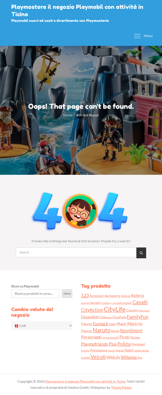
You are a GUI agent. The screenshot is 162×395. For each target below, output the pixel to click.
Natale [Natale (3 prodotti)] (115, 331)
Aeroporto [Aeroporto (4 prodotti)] (112, 296)
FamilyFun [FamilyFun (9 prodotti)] (137, 317)
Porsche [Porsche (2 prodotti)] (85, 350)
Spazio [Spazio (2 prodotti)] (111, 350)
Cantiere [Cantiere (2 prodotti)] (106, 303)
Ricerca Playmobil (25, 286)
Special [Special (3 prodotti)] (120, 350)
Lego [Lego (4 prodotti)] (112, 324)
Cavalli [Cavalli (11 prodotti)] (140, 302)
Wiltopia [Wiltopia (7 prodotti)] (129, 357)
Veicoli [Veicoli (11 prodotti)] (98, 356)
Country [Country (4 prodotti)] (132, 310)
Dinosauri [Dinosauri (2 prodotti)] (144, 310)
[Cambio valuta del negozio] (41, 325)
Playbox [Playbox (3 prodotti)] (135, 337)
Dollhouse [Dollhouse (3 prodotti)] (105, 317)
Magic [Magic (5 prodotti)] (122, 323)
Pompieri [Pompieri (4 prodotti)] (138, 344)
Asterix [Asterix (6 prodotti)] (137, 295)
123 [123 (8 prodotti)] (85, 295)
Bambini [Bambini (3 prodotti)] (96, 303)
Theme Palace (121, 387)
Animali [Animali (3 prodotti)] (125, 296)
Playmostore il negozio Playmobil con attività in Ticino (85, 381)
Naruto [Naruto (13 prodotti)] (101, 330)
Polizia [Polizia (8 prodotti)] (124, 343)
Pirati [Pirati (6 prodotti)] (124, 336)
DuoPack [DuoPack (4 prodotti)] (119, 317)
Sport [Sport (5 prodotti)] (129, 350)
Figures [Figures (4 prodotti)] (86, 324)
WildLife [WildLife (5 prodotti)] (113, 357)
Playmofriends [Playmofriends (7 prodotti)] (94, 343)
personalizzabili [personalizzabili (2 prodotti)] (110, 337)
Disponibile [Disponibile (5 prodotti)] (90, 317)
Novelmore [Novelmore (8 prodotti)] (131, 330)
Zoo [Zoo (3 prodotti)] (139, 357)
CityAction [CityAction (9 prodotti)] (92, 310)
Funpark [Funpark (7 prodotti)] (100, 323)
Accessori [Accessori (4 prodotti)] (96, 296)
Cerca (67, 293)
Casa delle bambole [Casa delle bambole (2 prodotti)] (121, 303)
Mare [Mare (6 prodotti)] (132, 323)
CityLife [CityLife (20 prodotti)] (115, 309)
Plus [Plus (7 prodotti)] (113, 343)
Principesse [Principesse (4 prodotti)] (98, 350)
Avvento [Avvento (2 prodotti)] (85, 303)
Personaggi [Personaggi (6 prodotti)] (91, 336)
